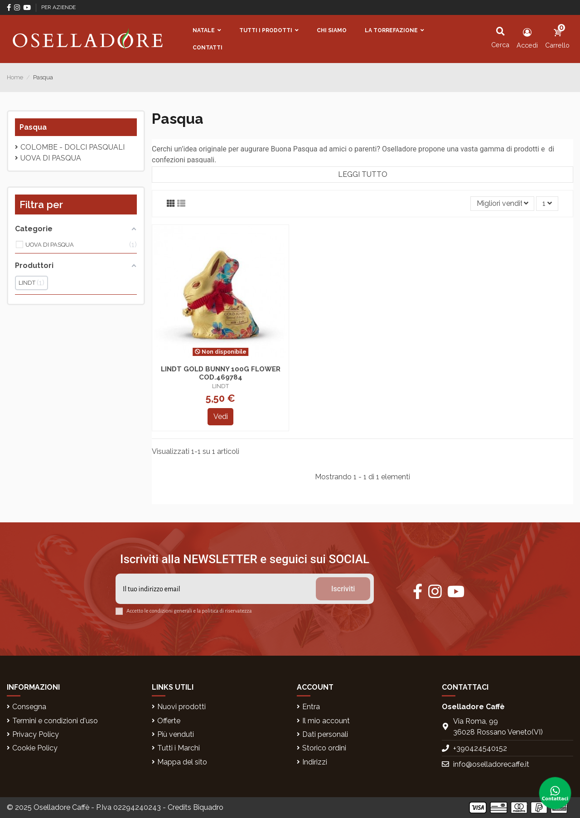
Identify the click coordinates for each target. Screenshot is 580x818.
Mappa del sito (182, 762)
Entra (311, 706)
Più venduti (175, 734)
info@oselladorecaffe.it (491, 764)
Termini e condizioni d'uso (55, 720)
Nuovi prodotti (181, 706)
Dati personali (325, 734)
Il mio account (326, 720)
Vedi (220, 416)
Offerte (168, 720)
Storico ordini (324, 748)
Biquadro (208, 807)
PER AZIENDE (58, 7)
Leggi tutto (362, 174)
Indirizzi (314, 762)
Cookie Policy (35, 748)
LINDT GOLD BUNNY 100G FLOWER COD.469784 (220, 373)
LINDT (220, 386)
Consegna (29, 706)
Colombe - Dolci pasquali (72, 147)
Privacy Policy (35, 734)
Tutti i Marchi (178, 748)
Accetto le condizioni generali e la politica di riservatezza (189, 611)
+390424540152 (480, 748)
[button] (207, 30)
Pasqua (33, 127)
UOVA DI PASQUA (50, 158)
